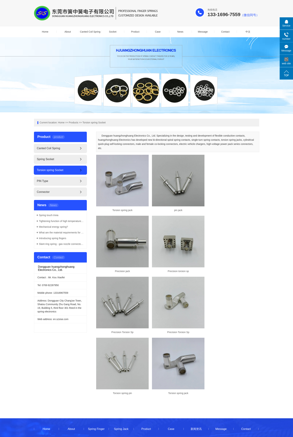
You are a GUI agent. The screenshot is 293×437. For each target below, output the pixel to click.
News (180, 31)
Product (135, 31)
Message (203, 31)
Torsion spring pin (122, 331)
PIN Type (42, 181)
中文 (248, 31)
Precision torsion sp (122, 270)
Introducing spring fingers (52, 238)
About (67, 31)
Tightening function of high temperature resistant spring (61, 221)
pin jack (177, 209)
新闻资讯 (196, 366)
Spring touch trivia (48, 215)
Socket (112, 31)
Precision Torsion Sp (178, 270)
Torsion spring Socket (94, 122)
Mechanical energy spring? (53, 226)
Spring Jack (121, 366)
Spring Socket (45, 159)
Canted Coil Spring (90, 31)
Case (158, 31)
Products (73, 122)
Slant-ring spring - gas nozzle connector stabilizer (61, 244)
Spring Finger (96, 366)
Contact (225, 31)
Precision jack (233, 209)
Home (45, 31)
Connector (43, 191)
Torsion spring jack (122, 209)
